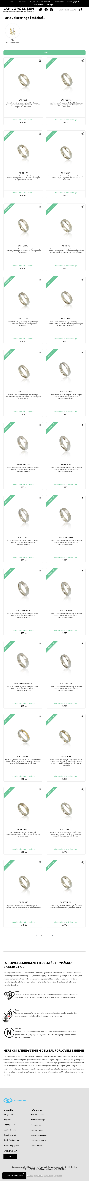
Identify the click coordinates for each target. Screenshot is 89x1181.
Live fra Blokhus (10, 1130)
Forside (12, 2)
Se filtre (44, 53)
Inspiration (8, 1119)
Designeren (8, 1114)
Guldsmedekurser (38, 5)
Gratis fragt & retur (11, 1140)
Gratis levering (22, 2)
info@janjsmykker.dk (44, 1169)
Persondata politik (38, 1140)
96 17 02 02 (74, 10)
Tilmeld (10, 1157)
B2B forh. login (37, 1130)
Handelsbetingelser (39, 1135)
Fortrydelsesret (37, 1125)
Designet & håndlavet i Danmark (40, 2)
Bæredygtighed (10, 1135)
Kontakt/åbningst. (38, 1119)
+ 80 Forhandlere (59, 2)
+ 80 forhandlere (37, 1114)
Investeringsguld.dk (73, 2)
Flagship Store (9, 1125)
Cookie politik (36, 1145)
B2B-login (50, 5)
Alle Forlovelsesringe (12, 41)
